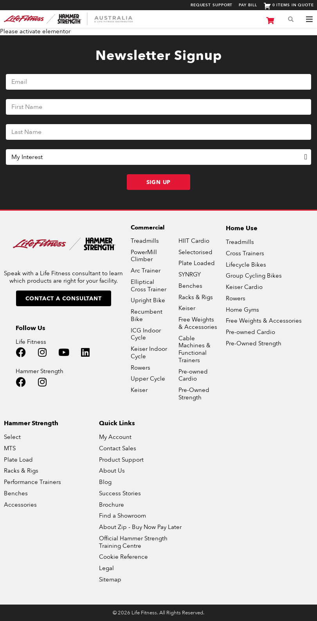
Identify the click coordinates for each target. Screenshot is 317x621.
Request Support (212, 5)
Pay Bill (248, 5)
